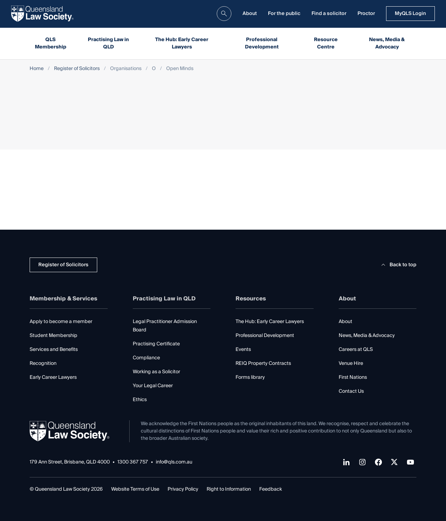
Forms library (250, 377)
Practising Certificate (156, 344)
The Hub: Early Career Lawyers (181, 43)
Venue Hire (351, 363)
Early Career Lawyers (53, 377)
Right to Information (229, 489)
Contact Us (351, 391)
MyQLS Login (410, 13)
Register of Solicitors (77, 68)
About (250, 13)
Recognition (43, 363)
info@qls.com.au (174, 462)
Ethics (140, 400)
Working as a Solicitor (156, 372)
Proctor (366, 13)
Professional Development (262, 43)
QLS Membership (50, 43)
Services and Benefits (54, 349)
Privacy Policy (183, 489)
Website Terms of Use (135, 489)
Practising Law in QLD (108, 43)
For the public (284, 13)
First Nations (353, 377)
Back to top (397, 265)
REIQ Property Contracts (263, 363)
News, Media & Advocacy (387, 43)
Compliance (146, 358)
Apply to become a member (61, 321)
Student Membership (53, 335)
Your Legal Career (153, 386)
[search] (224, 13)
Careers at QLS (356, 349)
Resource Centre (326, 43)
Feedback (270, 489)
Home (37, 68)
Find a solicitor (329, 13)
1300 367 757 (132, 462)
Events (243, 349)
